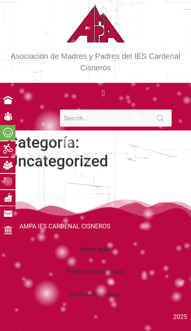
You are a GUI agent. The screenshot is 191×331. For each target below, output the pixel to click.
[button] (103, 93)
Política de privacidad (95, 271)
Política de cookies (96, 294)
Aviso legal (95, 249)
